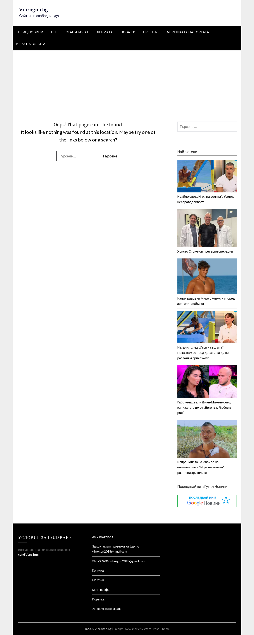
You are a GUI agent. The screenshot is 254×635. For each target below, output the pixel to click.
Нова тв (127, 32)
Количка (98, 570)
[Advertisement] (127, 83)
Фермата (104, 32)
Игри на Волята (30, 44)
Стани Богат (77, 32)
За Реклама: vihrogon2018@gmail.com (118, 561)
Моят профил (101, 589)
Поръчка (98, 599)
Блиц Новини (30, 32)
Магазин (98, 580)
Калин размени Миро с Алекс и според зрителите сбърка (207, 298)
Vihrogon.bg (33, 9)
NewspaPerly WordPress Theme (147, 629)
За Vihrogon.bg (102, 537)
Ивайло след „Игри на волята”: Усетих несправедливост (207, 196)
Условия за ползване (106, 609)
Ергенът (151, 32)
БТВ (54, 32)
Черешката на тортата (188, 32)
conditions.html (28, 554)
